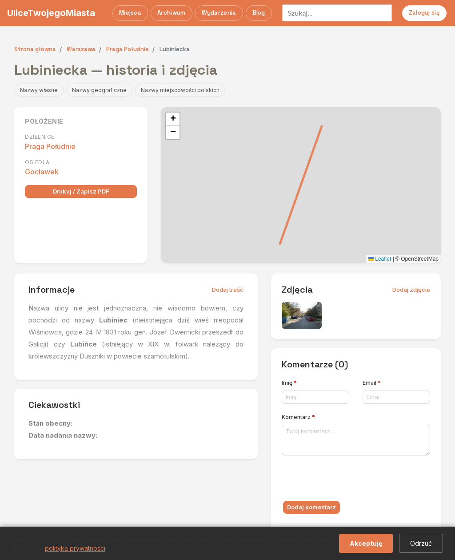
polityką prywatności (75, 548)
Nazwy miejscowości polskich (180, 90)
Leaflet (379, 259)
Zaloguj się (424, 12)
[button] (173, 119)
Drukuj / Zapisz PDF (81, 191)
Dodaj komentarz (311, 507)
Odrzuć (421, 543)
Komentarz (298, 417)
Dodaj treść (227, 289)
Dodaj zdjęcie (411, 289)
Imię (289, 382)
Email (372, 382)
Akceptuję (366, 543)
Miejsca (130, 12)
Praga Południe (50, 146)
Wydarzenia (219, 12)
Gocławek (42, 171)
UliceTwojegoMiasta (51, 13)
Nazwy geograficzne (99, 90)
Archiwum (171, 12)
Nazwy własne (39, 90)
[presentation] (349, 480)
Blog (258, 12)
